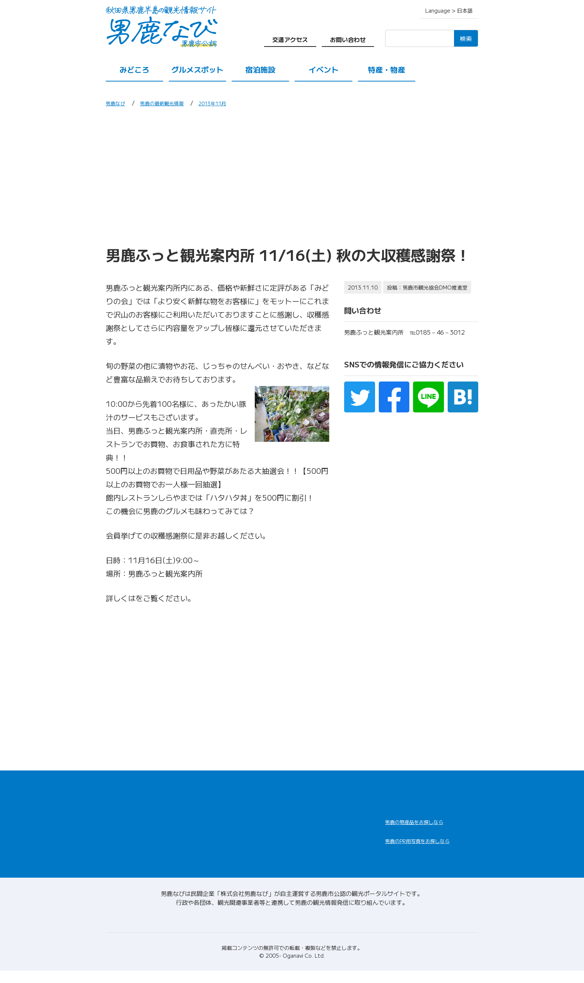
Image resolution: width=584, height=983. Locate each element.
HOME (116, 792)
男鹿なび (118, 102)
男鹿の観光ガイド (319, 839)
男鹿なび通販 (414, 826)
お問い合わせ (348, 39)
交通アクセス (290, 39)
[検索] (419, 38)
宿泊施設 (260, 69)
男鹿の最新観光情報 (171, 102)
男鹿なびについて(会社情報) (292, 929)
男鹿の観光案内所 (319, 821)
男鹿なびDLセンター (427, 855)
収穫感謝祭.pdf (162, 598)
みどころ (134, 69)
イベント (324, 69)
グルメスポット (197, 69)
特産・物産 (386, 69)
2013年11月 (230, 102)
